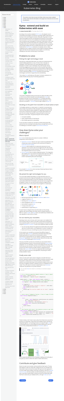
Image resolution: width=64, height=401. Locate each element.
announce (33, 101)
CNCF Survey (38, 34)
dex (36, 207)
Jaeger (32, 205)
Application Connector (29, 224)
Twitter (45, 374)
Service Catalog (25, 152)
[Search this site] (8, 15)
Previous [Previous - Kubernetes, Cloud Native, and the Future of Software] (22, 380)
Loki (32, 199)
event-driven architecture (42, 125)
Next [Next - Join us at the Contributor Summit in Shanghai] (50, 380)
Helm (34, 212)
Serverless (24, 146)
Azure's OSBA (28, 249)
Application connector (26, 141)
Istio (34, 204)
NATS (35, 200)
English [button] (56, 4)
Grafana (47, 197)
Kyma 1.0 (49, 101)
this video (28, 169)
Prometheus (41, 197)
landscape (34, 71)
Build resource (29, 47)
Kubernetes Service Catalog (28, 144)
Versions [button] (49, 4)
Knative (30, 200)
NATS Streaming (23, 239)
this (28, 268)
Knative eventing (36, 239)
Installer (29, 212)
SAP (39, 98)
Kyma (27, 75)
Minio (34, 202)
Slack (50, 374)
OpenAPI (30, 233)
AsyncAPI (23, 238)
